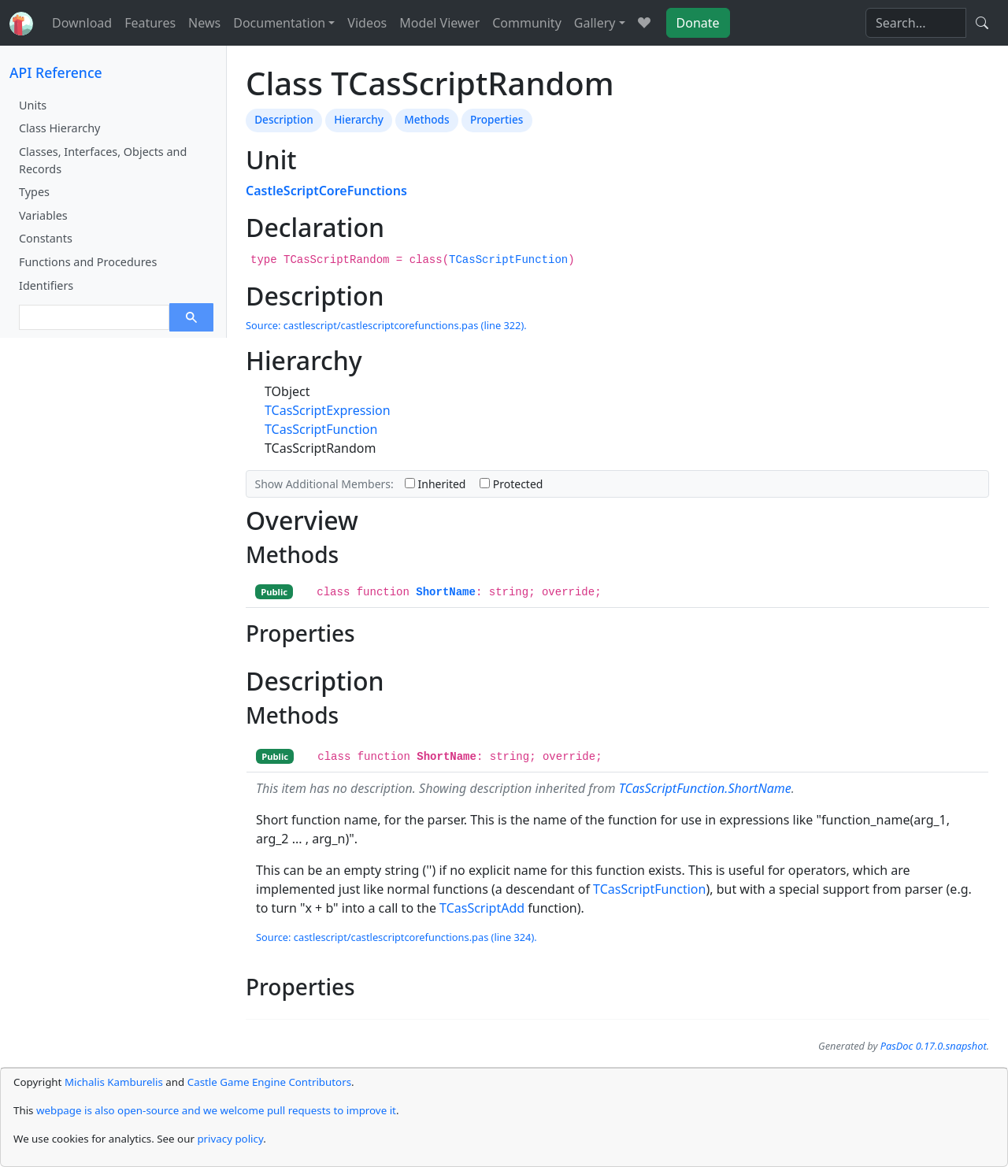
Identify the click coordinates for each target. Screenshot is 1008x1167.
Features (150, 22)
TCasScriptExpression (328, 410)
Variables (43, 215)
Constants (45, 238)
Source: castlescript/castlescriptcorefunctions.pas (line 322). (386, 325)
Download (82, 22)
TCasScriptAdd (481, 908)
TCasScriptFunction (508, 260)
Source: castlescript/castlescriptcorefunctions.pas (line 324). (396, 937)
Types (34, 191)
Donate (698, 22)
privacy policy (230, 1139)
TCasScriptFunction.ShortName (705, 788)
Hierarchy (359, 119)
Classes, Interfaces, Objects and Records (103, 160)
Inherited (435, 483)
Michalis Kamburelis (114, 1082)
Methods (426, 119)
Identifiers (46, 285)
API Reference (55, 72)
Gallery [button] (595, 22)
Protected (511, 483)
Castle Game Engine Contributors (269, 1082)
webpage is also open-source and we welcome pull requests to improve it (216, 1110)
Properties (496, 119)
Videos (367, 22)
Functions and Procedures (88, 261)
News (204, 22)
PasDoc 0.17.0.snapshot (933, 1046)
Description (283, 119)
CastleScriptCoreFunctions (326, 190)
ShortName (446, 592)
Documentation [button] (279, 22)
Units (32, 105)
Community (526, 22)
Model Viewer (439, 22)
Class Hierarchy (59, 127)
